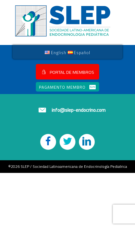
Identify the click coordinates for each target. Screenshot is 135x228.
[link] (55, 52)
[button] (67, 71)
